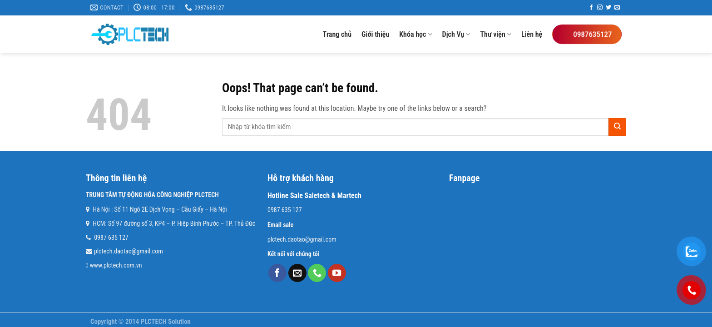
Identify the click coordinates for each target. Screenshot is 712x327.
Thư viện (495, 34)
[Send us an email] (617, 8)
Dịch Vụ (456, 34)
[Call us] (317, 273)
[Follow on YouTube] (337, 273)
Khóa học (415, 34)
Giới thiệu (375, 34)
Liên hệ (531, 34)
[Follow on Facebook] (591, 8)
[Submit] (617, 127)
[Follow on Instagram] (600, 8)
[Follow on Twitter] (608, 8)
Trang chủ (337, 34)
